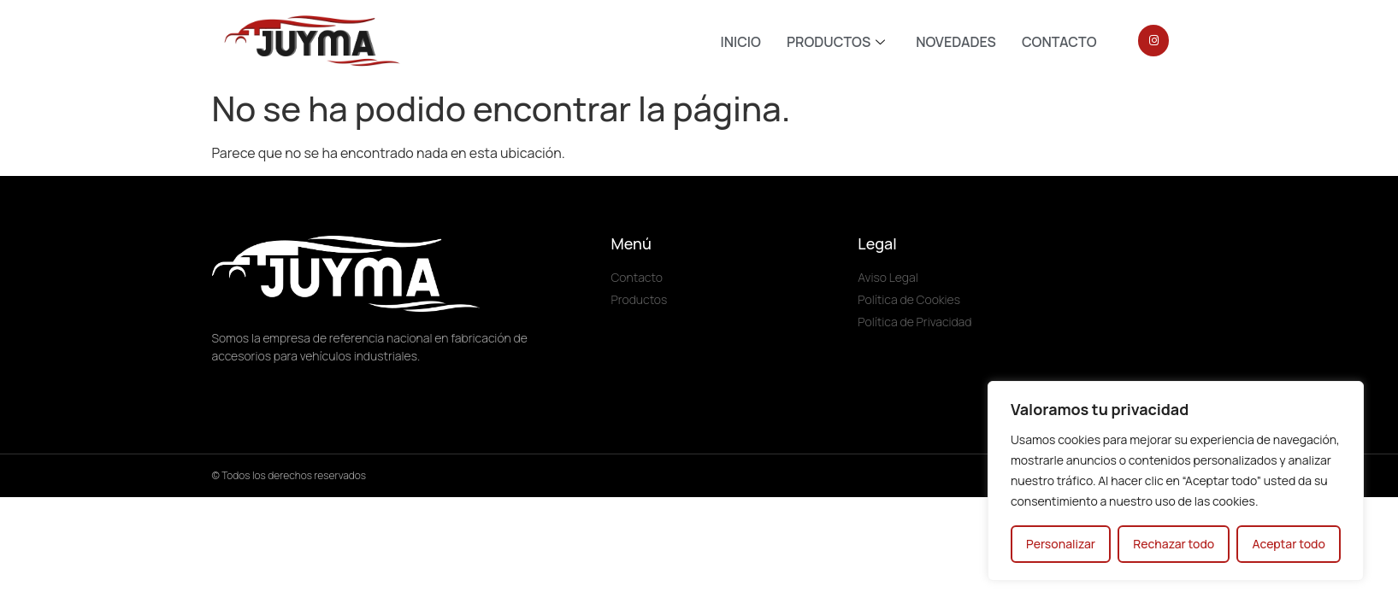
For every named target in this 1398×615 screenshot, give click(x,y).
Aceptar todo (1288, 544)
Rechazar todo (1173, 544)
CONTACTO (1059, 41)
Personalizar (1060, 544)
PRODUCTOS (836, 41)
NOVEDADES (956, 41)
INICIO (740, 41)
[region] (1176, 481)
